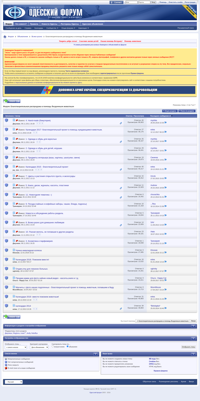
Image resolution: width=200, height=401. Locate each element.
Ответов (129, 116)
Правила (34, 24)
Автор (17, 116)
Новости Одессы (49, 24)
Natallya (34, 333)
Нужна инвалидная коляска (29, 250)
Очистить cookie (176, 2)
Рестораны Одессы (70, 24)
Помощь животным (132, 41)
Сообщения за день (13, 28)
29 (142, 148)
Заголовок (9, 116)
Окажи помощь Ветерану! (111, 41)
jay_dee (16, 170)
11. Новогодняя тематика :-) (39, 195)
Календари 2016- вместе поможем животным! (37, 297)
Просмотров (139, 116)
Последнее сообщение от (161, 116)
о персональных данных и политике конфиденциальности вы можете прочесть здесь (48, 82)
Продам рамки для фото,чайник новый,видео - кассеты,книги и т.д (47, 278)
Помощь (163, 2)
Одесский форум (96, 392)
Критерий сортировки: (39, 344)
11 (142, 185)
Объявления (22, 36)
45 (142, 120)
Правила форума (161, 371)
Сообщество (51, 28)
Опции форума (67, 28)
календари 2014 (23, 306)
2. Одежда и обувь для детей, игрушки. (44, 148)
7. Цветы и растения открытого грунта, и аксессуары (50, 176)
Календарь (38, 28)
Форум (8, 24)
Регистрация (190, 2)
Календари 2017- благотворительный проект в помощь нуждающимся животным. (64, 130)
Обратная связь (149, 381)
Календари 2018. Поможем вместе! (32, 259)
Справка (28, 28)
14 (142, 222)
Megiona (16, 333)
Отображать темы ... (13, 344)
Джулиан (16, 124)
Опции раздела (170, 111)
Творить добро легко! (68, 41)
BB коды (152, 359)
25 (142, 139)
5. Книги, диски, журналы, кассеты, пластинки (47, 185)
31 (142, 296)
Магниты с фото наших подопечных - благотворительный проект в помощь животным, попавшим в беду (65, 287)
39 (142, 306)
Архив (183, 381)
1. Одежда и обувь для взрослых (41, 139)
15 (142, 176)
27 (142, 129)
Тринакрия (17, 197)
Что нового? (21, 24)
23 (142, 231)
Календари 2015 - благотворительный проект (47, 167)
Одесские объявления (92, 24)
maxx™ (23, 333)
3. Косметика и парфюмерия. (39, 241)
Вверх (193, 321)
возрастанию (58, 346)
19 (142, 157)
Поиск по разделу (187, 111)
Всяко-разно (37, 36)
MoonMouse (18, 290)
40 (142, 167)
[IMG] (151, 364)
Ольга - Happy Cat (20, 280)
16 (142, 259)
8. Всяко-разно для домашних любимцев (45, 222)
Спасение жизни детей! (89, 41)
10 (142, 204)
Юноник (16, 253)
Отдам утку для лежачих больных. (32, 269)
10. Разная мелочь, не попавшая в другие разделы (50, 232)
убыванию (72, 346)
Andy (28, 333)
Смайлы (152, 361)
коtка (15, 133)
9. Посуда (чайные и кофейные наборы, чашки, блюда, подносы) (56, 204)
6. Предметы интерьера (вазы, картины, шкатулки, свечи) (53, 157)
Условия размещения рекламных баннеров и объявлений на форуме (100, 45)
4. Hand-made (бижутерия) (38, 120)
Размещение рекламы (168, 381)
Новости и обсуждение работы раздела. (44, 213)
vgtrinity (16, 271)
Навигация (82, 28)
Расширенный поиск (186, 28)
